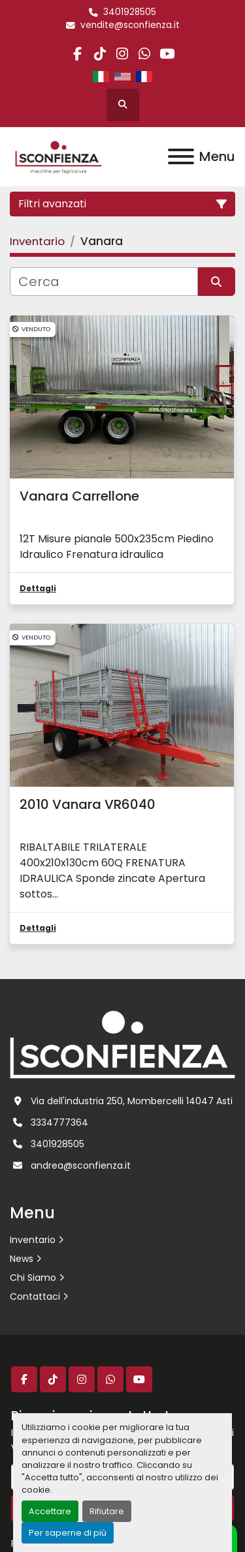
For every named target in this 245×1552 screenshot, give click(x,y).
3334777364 (59, 1122)
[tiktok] (99, 54)
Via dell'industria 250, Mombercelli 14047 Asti (132, 1100)
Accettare (50, 1511)
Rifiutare (107, 1511)
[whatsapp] (144, 54)
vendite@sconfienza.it (130, 25)
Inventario (33, 1239)
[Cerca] (104, 281)
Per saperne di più (67, 1532)
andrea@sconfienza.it (81, 1165)
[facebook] (77, 54)
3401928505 (129, 12)
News (21, 1258)
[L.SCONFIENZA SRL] (122, 1044)
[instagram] (122, 54)
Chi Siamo (33, 1277)
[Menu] (181, 156)
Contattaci (35, 1296)
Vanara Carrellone (79, 496)
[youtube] (167, 54)
